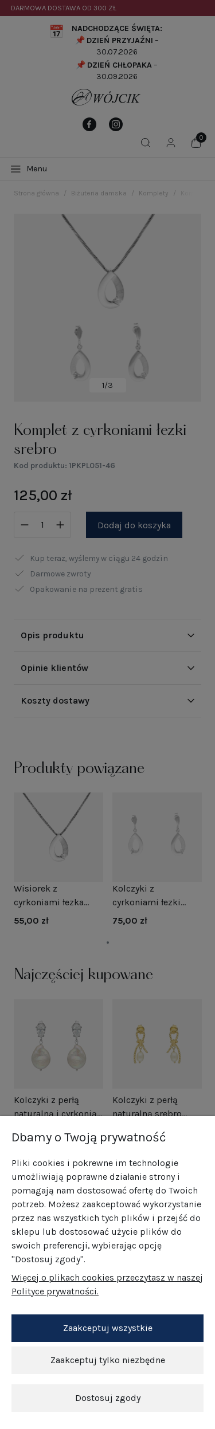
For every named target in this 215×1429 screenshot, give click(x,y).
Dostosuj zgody (107, 1397)
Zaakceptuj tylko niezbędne (107, 1360)
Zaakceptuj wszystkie (108, 1327)
